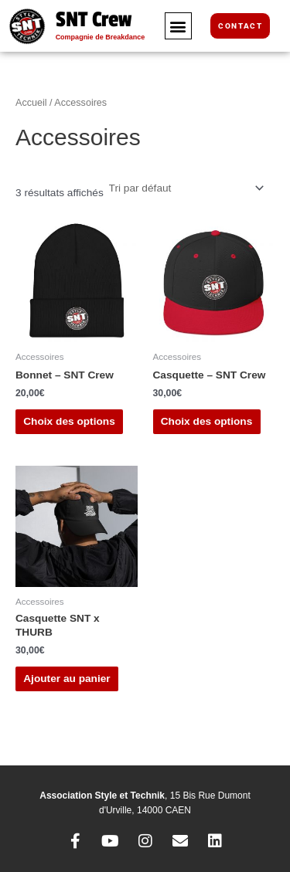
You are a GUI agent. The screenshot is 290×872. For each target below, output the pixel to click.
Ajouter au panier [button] (66, 678)
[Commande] (186, 188)
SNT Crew (93, 19)
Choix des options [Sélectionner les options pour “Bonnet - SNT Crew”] (69, 421)
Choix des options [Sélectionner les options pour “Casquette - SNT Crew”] (207, 421)
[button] (178, 25)
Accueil (31, 102)
